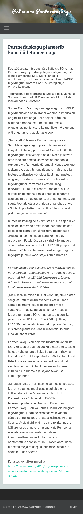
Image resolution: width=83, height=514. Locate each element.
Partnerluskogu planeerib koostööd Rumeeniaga (36, 49)
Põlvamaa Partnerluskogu (41, 11)
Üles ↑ (75, 506)
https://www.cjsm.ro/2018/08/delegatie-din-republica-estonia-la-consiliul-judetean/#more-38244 (38, 471)
